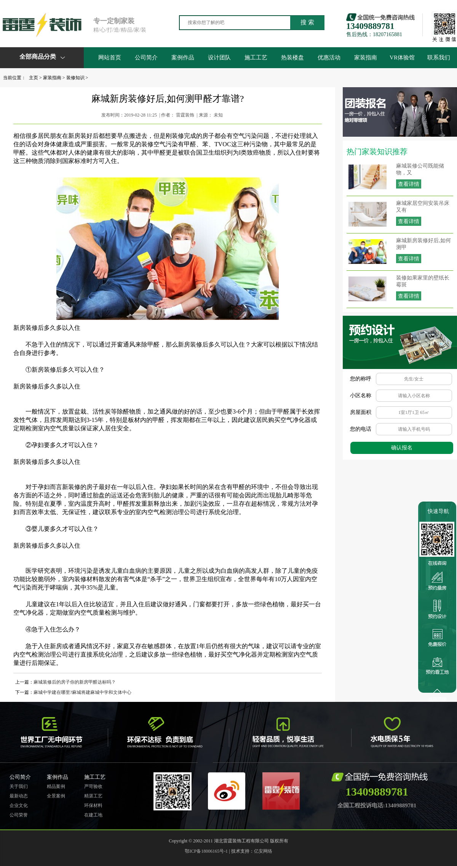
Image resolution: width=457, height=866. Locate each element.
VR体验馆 (402, 57)
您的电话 (360, 429)
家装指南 (365, 57)
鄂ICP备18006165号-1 (206, 851)
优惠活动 (329, 57)
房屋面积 (360, 412)
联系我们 (438, 57)
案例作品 (182, 57)
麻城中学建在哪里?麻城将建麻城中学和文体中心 (82, 692)
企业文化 (19, 805)
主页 (33, 77)
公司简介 (146, 57)
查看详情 (408, 184)
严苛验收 (93, 786)
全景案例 (56, 796)
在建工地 (93, 815)
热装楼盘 (292, 57)
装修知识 (75, 77)
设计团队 (219, 57)
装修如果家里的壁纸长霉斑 (422, 281)
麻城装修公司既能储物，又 (420, 169)
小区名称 (360, 395)
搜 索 (307, 22)
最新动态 (19, 796)
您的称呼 (360, 379)
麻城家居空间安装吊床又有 (422, 206)
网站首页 (109, 57)
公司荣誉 (19, 815)
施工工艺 (255, 57)
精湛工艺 (93, 796)
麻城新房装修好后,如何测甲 (423, 244)
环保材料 (93, 805)
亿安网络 (263, 851)
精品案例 (56, 786)
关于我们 (19, 786)
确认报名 (401, 448)
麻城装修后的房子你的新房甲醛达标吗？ (75, 682)
